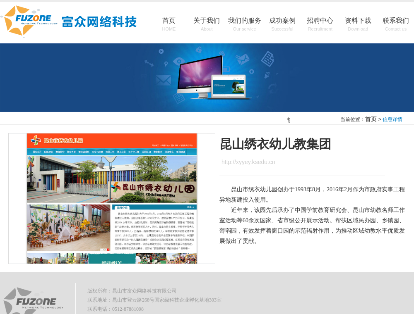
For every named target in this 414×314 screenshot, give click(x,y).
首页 (169, 25)
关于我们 (206, 25)
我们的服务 (244, 25)
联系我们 (396, 25)
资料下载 (358, 25)
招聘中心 (320, 25)
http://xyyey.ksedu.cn (248, 162)
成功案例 (282, 25)
